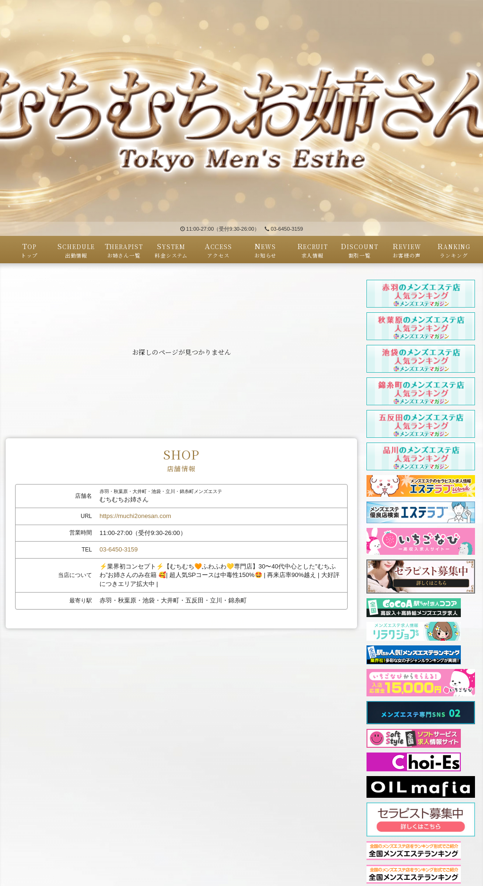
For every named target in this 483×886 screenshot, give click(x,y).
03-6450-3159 (284, 229)
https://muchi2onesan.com (135, 515)
